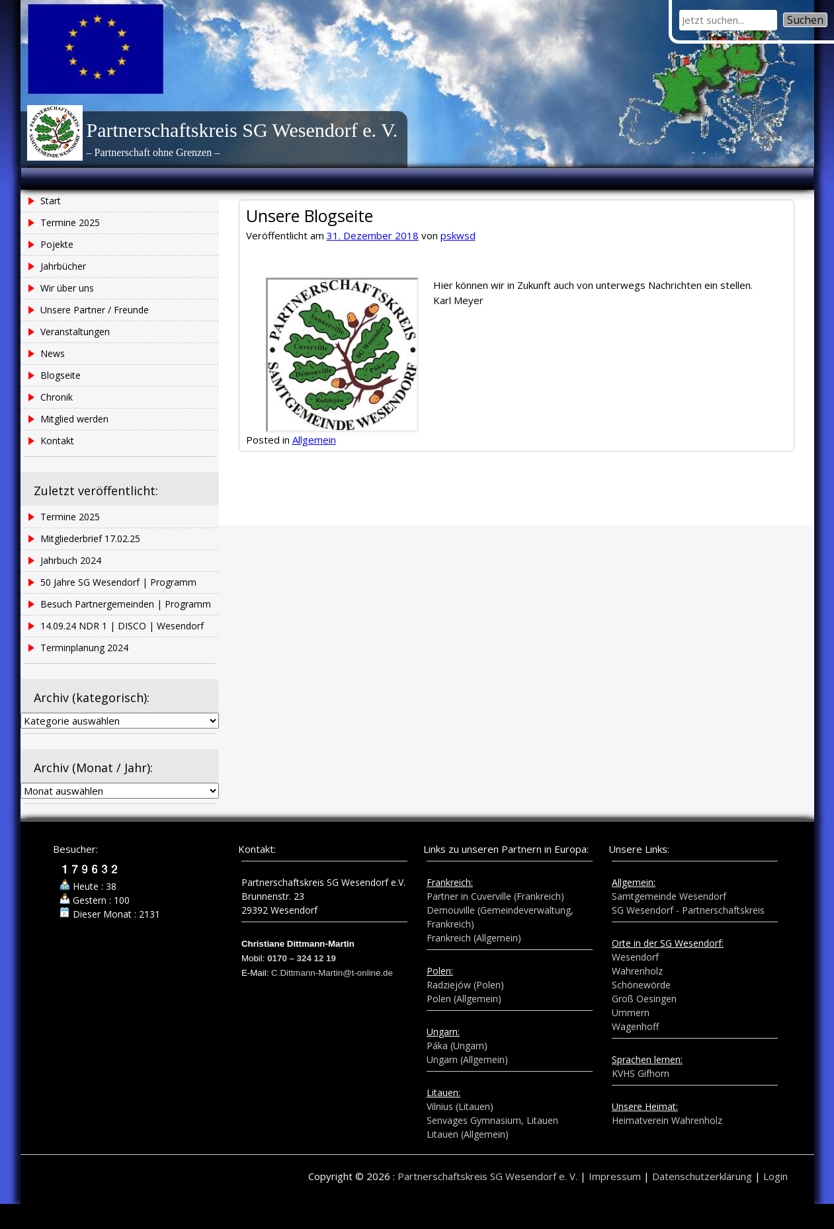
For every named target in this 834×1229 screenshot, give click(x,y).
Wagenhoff (635, 1026)
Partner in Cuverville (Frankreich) (495, 896)
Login (775, 1176)
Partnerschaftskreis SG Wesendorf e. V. (242, 130)
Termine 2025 (793, 252)
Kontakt (57, 440)
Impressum (615, 1176)
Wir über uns (67, 288)
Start (50, 200)
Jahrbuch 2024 (793, 317)
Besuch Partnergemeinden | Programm (125, 604)
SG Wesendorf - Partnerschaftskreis (688, 910)
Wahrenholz (637, 971)
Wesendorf (635, 957)
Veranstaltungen (75, 331)
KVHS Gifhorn (640, 1073)
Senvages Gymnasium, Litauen (492, 1120)
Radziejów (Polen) (465, 984)
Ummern (630, 1012)
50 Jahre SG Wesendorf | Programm (790, 357)
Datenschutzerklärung (702, 1176)
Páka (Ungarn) (457, 1045)
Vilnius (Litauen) (460, 1106)
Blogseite (60, 375)
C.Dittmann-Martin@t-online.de (332, 973)
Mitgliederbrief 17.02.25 (90, 538)
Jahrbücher (63, 266)
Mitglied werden (74, 419)
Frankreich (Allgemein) (474, 938)
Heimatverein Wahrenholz (667, 1120)
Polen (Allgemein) (464, 998)
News (52, 353)
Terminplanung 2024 (84, 647)
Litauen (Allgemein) (468, 1134)
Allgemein (314, 439)
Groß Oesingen (644, 998)
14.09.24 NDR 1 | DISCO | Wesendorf (122, 625)
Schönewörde (641, 984)
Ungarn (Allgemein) (467, 1059)
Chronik (56, 397)
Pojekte (56, 244)
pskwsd (458, 235)
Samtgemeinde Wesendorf (669, 896)
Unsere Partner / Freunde (94, 309)
